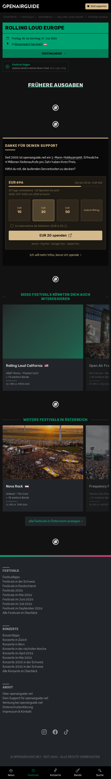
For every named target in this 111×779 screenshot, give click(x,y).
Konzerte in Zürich (15, 640)
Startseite (10, 17)
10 (19, 210)
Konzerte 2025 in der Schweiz (23, 662)
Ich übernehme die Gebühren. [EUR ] (39, 226)
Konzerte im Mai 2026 (17, 658)
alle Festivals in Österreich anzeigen (54, 521)
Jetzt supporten (97, 6)
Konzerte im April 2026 (18, 653)
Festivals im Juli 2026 (17, 604)
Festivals (27, 17)
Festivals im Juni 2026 (18, 599)
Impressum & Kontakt (17, 711)
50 (67, 210)
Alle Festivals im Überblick (20, 613)
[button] (55, 53)
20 (43, 210)
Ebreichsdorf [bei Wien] (28, 44)
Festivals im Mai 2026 (17, 595)
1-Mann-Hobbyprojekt (66, 157)
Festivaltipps (11, 577)
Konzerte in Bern (14, 644)
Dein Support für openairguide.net (25, 698)
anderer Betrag (91, 210)
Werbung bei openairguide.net (23, 703)
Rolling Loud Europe (70, 17)
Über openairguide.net (18, 694)
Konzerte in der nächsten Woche (24, 649)
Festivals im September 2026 (22, 608)
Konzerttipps (11, 635)
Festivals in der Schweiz (19, 581)
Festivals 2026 (13, 590)
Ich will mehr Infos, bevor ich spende (54, 255)
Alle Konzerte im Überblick (20, 671)
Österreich (45, 17)
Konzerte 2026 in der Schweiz (23, 667)
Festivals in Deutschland (19, 586)
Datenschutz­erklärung (18, 707)
